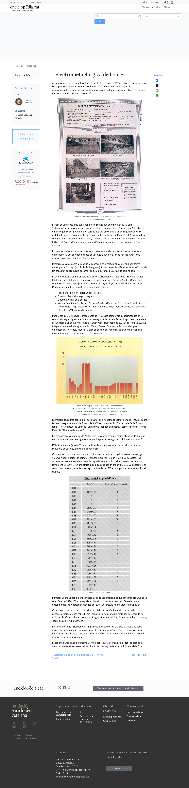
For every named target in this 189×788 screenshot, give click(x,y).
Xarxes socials (31, 738)
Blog (22, 2)
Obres (167, 7)
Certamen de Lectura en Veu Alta (86, 719)
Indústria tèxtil (139, 654)
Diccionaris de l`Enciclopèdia (63, 713)
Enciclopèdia (63, 718)
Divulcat (144, 2)
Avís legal (16, 735)
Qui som (14, 2)
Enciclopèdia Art (112, 716)
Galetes (29, 735)
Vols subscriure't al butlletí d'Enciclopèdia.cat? (118, 688)
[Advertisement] (47, 34)
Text (82, 712)
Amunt (99, 654)
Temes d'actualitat (151, 7)
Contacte (30, 2)
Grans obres (109, 720)
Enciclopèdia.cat (135, 712)
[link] (26, 75)
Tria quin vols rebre (119, 768)
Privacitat (16, 738)
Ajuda (39, 2)
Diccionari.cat (155, 2)
